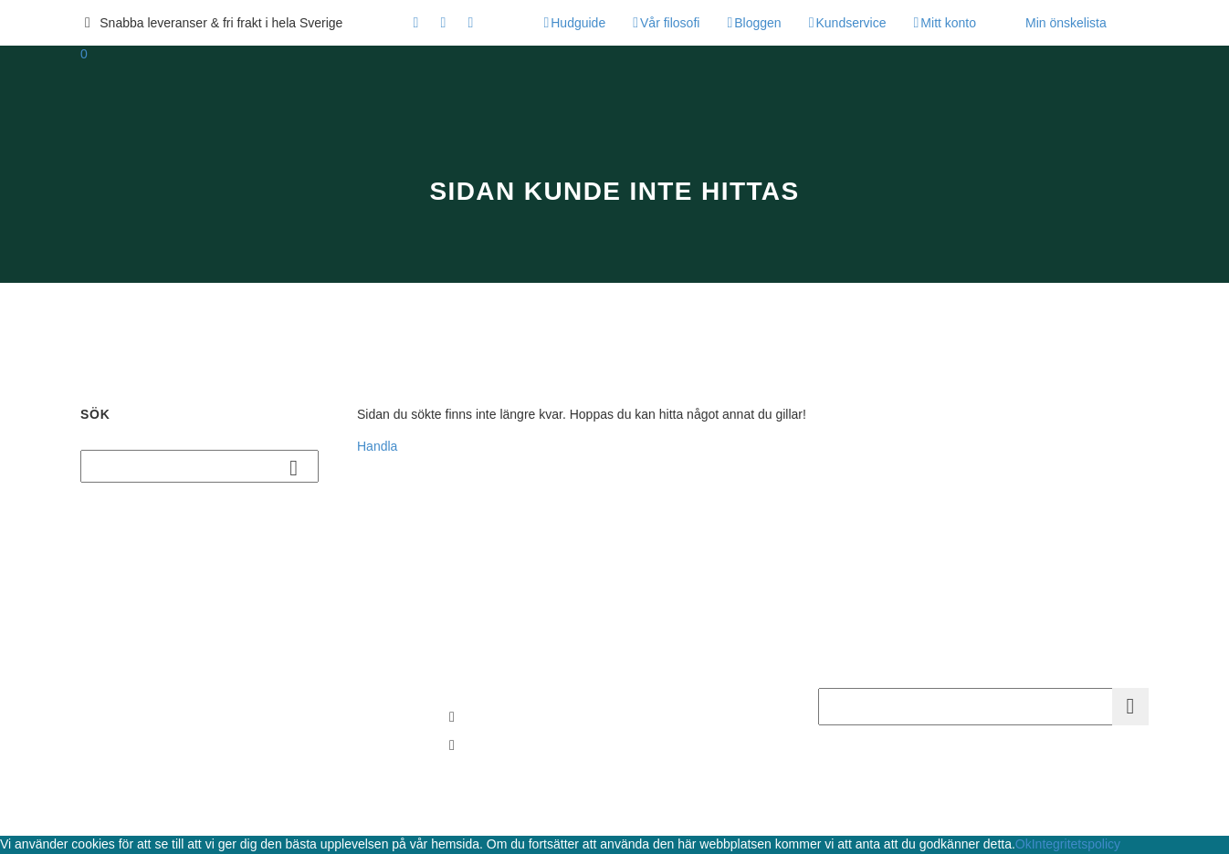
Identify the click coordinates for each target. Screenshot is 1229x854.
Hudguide (578, 23)
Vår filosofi (669, 23)
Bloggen (757, 23)
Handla (377, 446)
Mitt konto (948, 23)
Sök (299, 467)
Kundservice (850, 23)
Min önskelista (1066, 23)
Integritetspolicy (1076, 844)
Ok (1023, 844)
